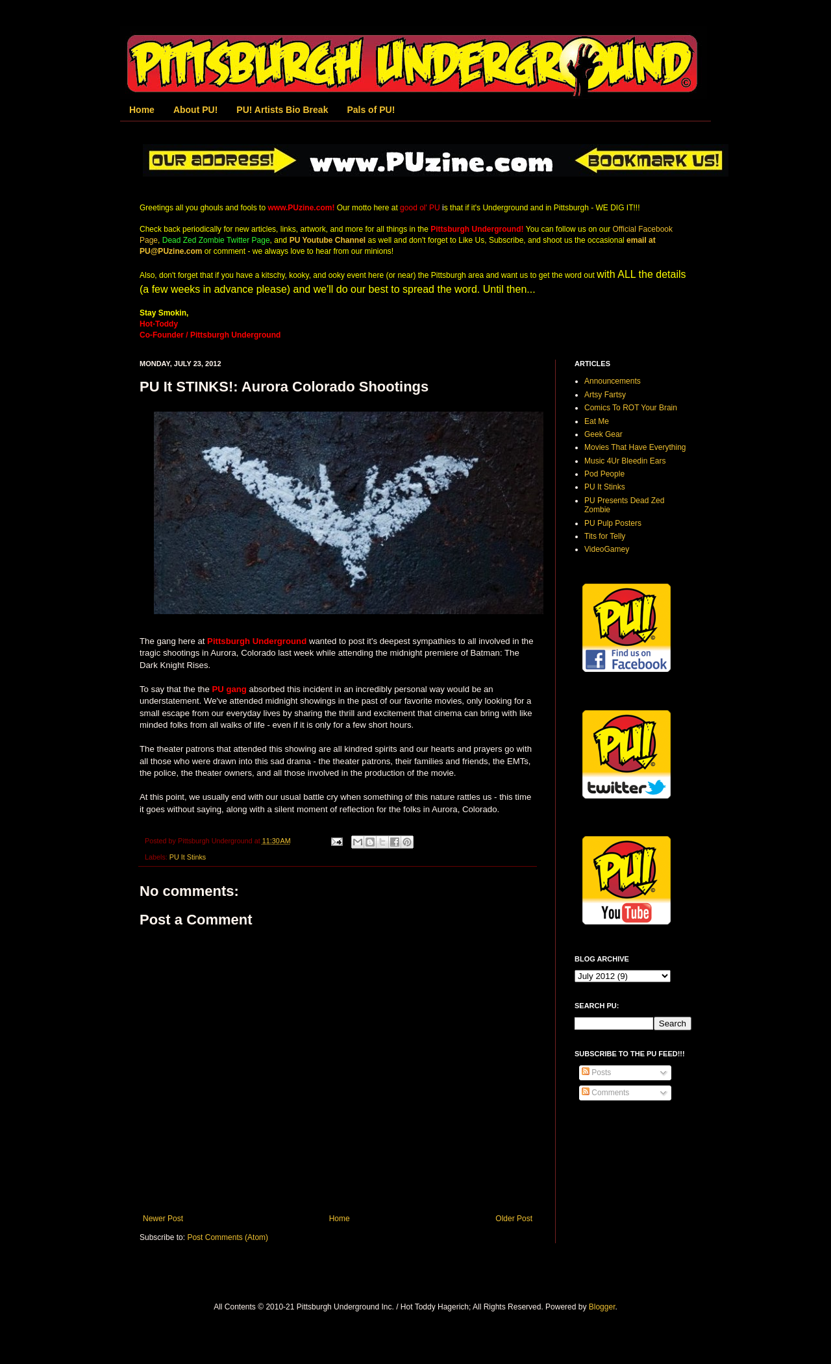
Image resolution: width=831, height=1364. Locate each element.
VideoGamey (606, 549)
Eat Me (596, 421)
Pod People (604, 473)
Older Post (513, 1218)
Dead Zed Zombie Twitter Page (216, 240)
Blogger (602, 1306)
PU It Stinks (187, 857)
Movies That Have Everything (635, 447)
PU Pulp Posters (612, 523)
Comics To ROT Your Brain (630, 407)
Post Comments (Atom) (227, 1237)
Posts (596, 1072)
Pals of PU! (371, 110)
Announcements (612, 381)
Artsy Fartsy (605, 394)
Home (142, 110)
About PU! (195, 110)
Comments (605, 1092)
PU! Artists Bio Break (282, 110)
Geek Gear (603, 434)
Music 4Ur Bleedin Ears (624, 460)
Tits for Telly (604, 536)
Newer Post (163, 1218)
